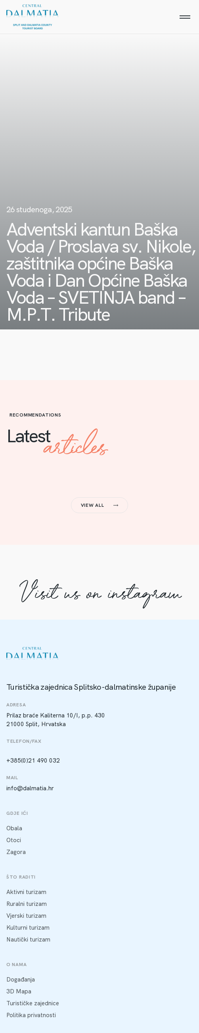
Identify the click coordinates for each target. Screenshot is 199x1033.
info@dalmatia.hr (30, 788)
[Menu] (185, 17)
